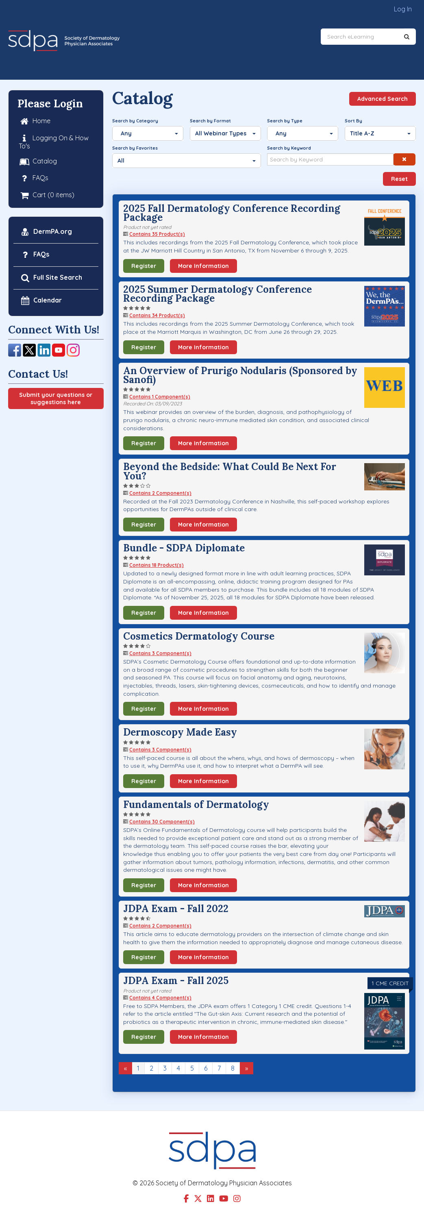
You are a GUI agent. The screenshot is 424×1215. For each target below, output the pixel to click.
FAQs (33, 178)
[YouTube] (58, 349)
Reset (399, 179)
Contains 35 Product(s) (157, 234)
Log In (403, 9)
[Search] (406, 36)
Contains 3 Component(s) (160, 653)
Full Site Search (51, 277)
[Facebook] (14, 349)
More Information (203, 266)
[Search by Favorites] (186, 160)
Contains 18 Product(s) (156, 565)
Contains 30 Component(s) (162, 822)
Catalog (38, 161)
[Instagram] (73, 349)
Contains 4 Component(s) (160, 998)
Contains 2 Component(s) (160, 493)
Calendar (41, 300)
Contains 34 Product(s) (157, 315)
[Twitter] (29, 349)
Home (34, 121)
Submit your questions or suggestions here (55, 398)
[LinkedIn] (43, 349)
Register (143, 266)
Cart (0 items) (46, 195)
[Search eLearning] (362, 36)
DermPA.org (46, 232)
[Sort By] (380, 133)
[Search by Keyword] (330, 159)
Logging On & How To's (54, 141)
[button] (404, 159)
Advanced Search (382, 98)
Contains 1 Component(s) (159, 397)
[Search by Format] (225, 133)
